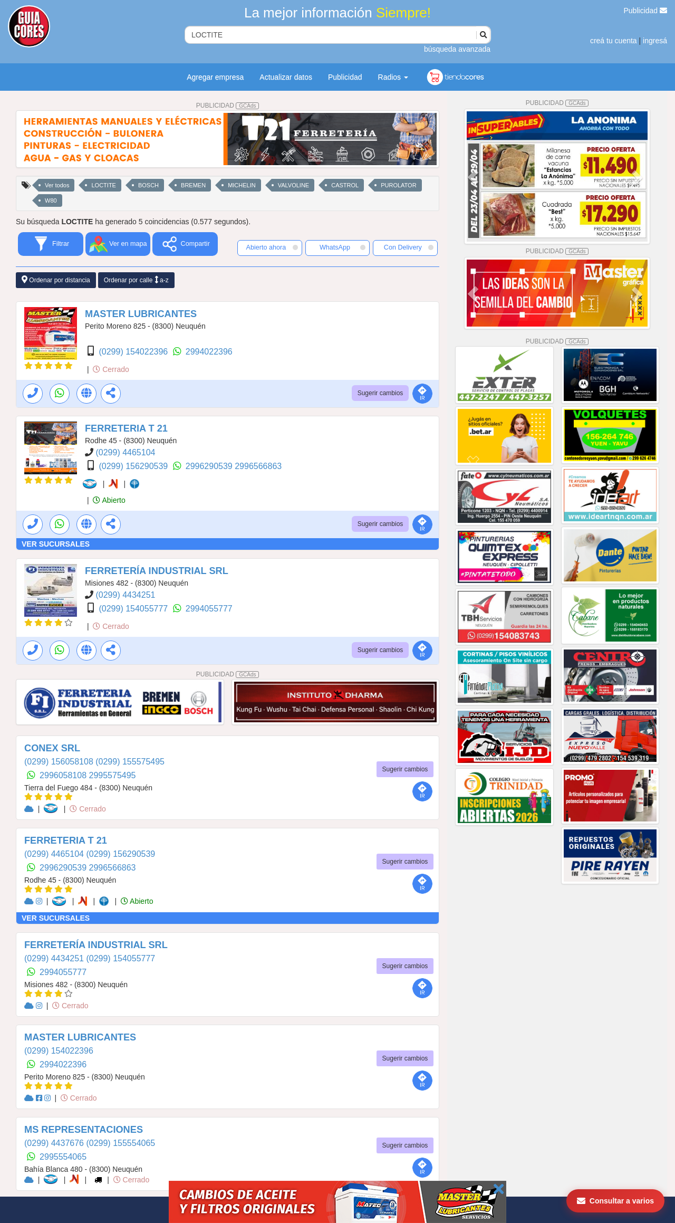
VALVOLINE (294, 185)
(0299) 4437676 (55, 1143)
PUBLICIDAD (227, 105)
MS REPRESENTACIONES (83, 1129)
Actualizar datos (285, 77)
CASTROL (345, 185)
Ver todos (57, 185)
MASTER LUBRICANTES (141, 314)
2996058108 (64, 775)
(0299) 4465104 (125, 452)
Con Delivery (408, 247)
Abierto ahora (272, 247)
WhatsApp (343, 247)
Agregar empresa (215, 77)
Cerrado (111, 369)
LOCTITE (103, 185)
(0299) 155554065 (120, 1143)
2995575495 (112, 775)
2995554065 (63, 1156)
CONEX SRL (52, 748)
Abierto (109, 500)
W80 (51, 200)
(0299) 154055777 (134, 608)
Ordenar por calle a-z (136, 280)
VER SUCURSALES (56, 544)
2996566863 (258, 466)
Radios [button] (393, 77)
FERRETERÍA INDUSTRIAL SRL (156, 571)
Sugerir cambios (380, 393)
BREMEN (193, 185)
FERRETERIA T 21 (126, 428)
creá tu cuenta (613, 40)
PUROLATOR (398, 185)
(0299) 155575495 (130, 761)
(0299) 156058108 (59, 761)
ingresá (655, 40)
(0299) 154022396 (134, 351)
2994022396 (209, 351)
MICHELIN (242, 185)
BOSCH (148, 185)
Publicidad (646, 10)
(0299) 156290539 (134, 466)
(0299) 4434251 (125, 594)
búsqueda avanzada (457, 49)
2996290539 (210, 466)
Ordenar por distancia (56, 280)
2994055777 (209, 608)
